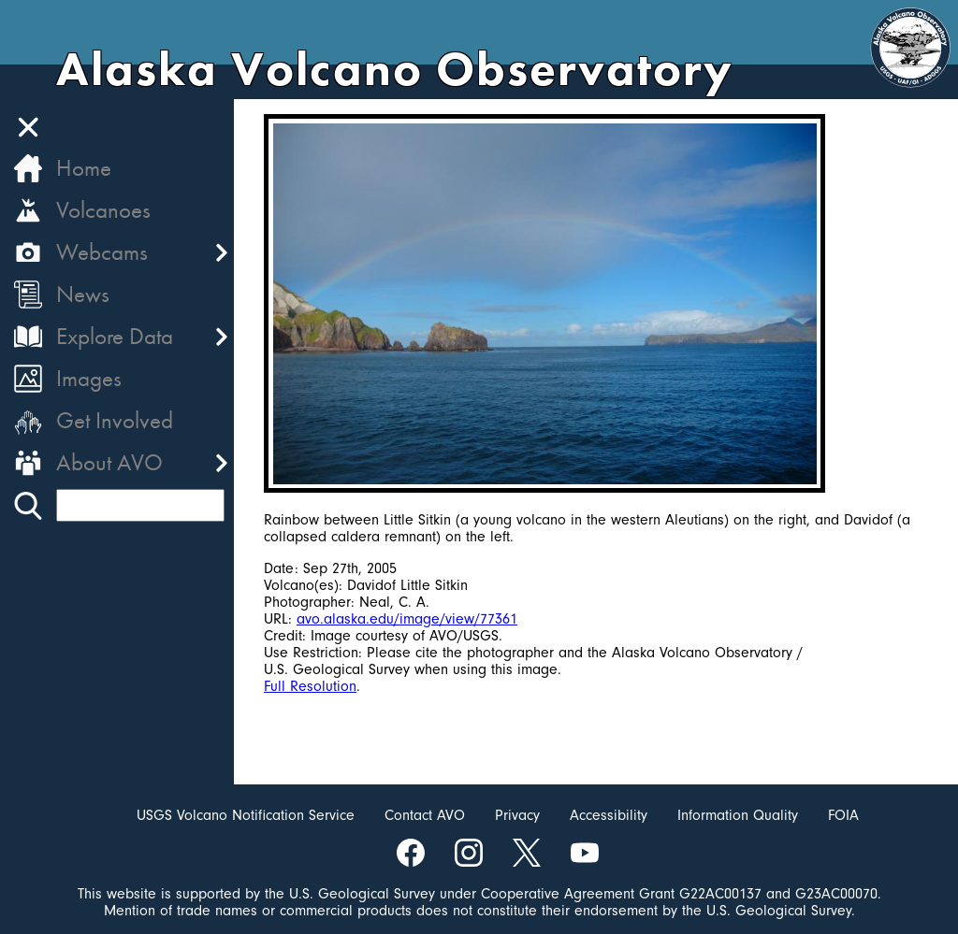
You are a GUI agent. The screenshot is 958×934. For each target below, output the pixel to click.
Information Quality (737, 815)
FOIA (843, 815)
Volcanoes (103, 209)
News (82, 294)
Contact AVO (425, 815)
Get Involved (114, 420)
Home (83, 167)
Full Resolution (310, 686)
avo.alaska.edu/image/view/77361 (407, 619)
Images (89, 378)
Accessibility (608, 815)
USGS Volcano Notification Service (246, 815)
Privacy (517, 815)
